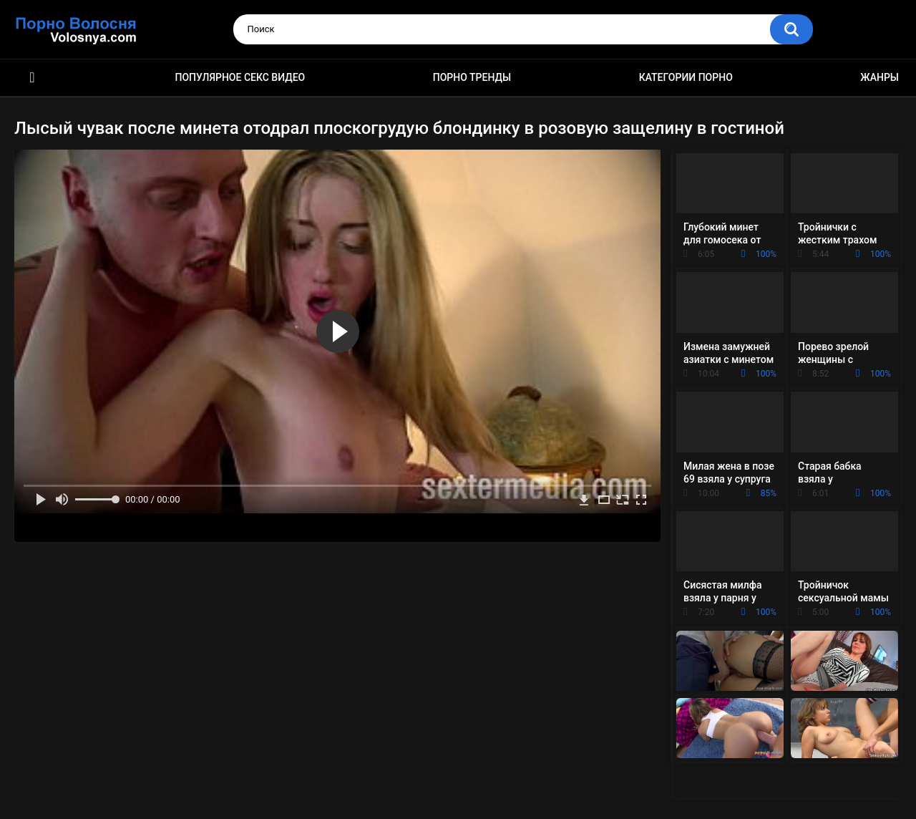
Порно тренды (472, 77)
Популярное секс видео (240, 77)
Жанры (879, 77)
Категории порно (686, 77)
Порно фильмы (32, 77)
